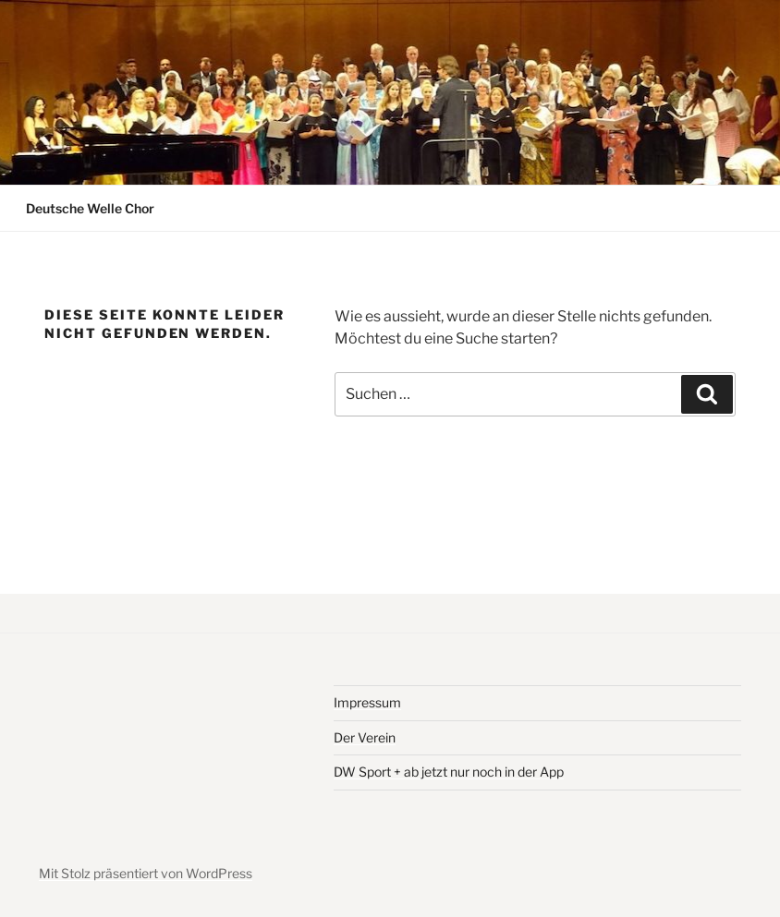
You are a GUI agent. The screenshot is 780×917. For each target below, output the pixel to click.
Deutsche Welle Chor (90, 208)
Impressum (367, 702)
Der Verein (365, 737)
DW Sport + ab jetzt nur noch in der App (449, 771)
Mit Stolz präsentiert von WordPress (145, 873)
